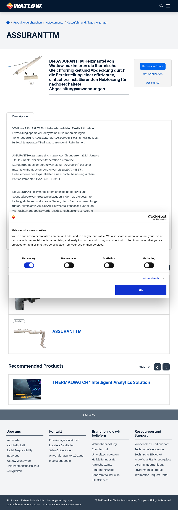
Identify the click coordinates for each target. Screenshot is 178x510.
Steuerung (13, 455)
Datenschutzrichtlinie (32, 500)
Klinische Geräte (102, 464)
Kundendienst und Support (152, 444)
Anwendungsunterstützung (66, 455)
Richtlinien (12, 500)
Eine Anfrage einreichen (64, 440)
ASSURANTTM (67, 331)
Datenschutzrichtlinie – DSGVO (23, 504)
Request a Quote (152, 66)
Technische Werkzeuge (149, 449)
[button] (161, 6)
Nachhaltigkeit (15, 445)
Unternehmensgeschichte (22, 466)
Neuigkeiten (14, 471)
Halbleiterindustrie (104, 459)
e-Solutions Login (60, 460)
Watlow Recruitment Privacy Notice (62, 504)
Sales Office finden (60, 450)
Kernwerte (13, 440)
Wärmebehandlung (104, 444)
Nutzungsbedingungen (60, 500)
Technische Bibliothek (148, 454)
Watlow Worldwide (18, 460)
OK (141, 289)
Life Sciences (100, 480)
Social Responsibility (19, 450)
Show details (151, 278)
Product (19, 321)
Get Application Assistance (153, 78)
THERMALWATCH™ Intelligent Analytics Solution (101, 382)
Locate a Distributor (61, 445)
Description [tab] (20, 116)
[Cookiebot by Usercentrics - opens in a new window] (150, 217)
